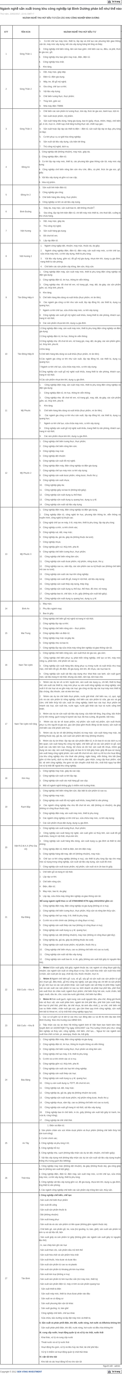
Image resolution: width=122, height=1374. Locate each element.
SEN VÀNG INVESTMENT (29, 1372)
